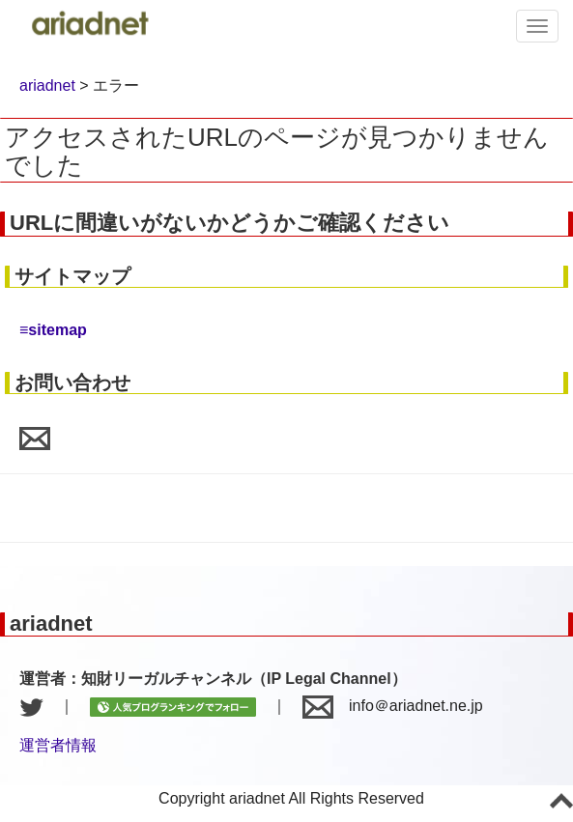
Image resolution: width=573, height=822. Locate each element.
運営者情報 (58, 745)
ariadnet (47, 85)
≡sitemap (53, 330)
